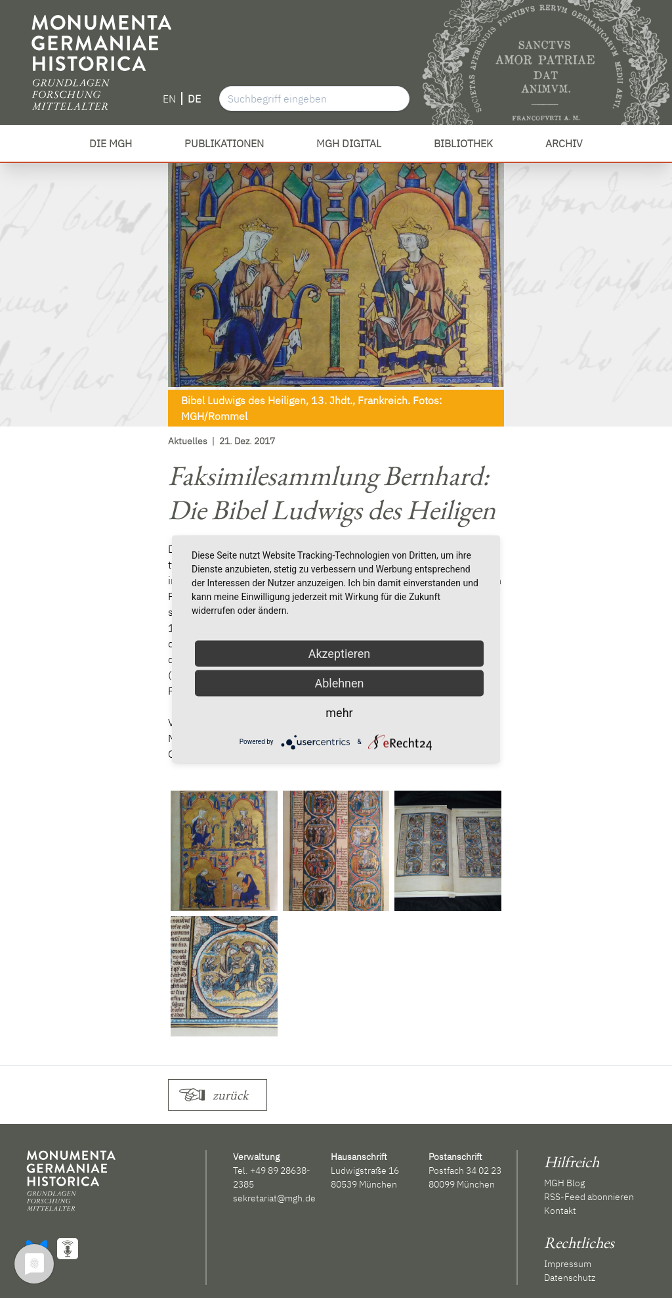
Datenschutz (569, 1278)
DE (194, 98)
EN (169, 98)
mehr (339, 712)
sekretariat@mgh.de (274, 1198)
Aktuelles (187, 441)
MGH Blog (564, 1183)
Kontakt (560, 1211)
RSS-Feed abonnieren (589, 1197)
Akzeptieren (339, 653)
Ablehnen (339, 682)
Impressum (567, 1264)
